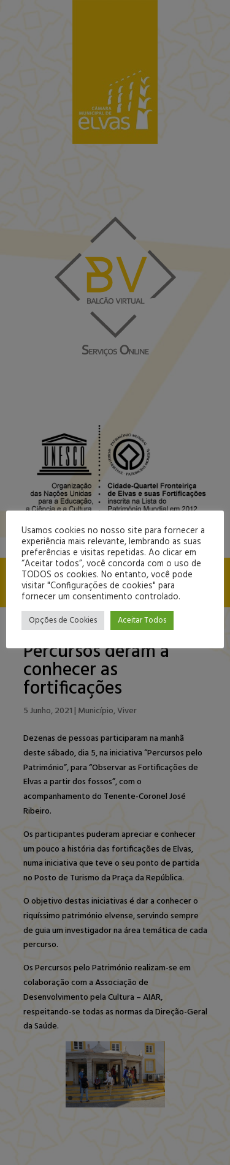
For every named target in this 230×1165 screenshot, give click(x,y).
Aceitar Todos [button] (142, 620)
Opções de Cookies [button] (63, 620)
